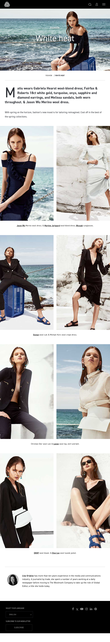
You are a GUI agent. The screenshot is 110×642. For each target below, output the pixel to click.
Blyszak (79, 225)
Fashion (49, 75)
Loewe (56, 444)
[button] (90, 4)
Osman (36, 334)
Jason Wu (21, 225)
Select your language (15, 608)
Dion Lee (56, 553)
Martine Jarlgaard (52, 225)
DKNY (36, 553)
